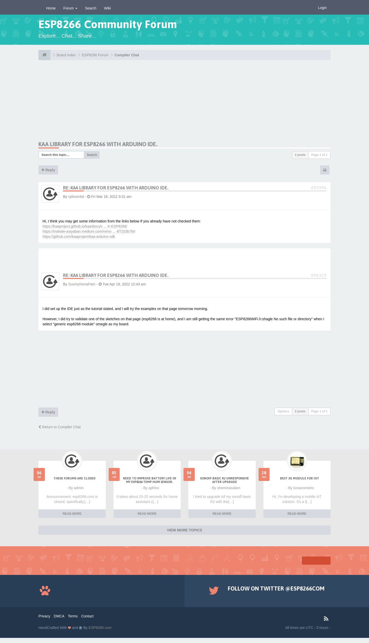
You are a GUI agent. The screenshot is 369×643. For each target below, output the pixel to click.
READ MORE (72, 514)
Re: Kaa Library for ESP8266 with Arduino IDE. (115, 187)
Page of (319, 155)
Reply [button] (48, 170)
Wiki (107, 8)
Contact (87, 616)
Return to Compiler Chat (59, 427)
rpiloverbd (76, 197)
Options (283, 411)
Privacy (44, 616)
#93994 (318, 187)
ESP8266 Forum (95, 55)
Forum (70, 8)
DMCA (59, 616)
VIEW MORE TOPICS (184, 530)
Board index (66, 55)
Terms (73, 616)
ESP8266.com (99, 628)
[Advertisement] (86, 105)
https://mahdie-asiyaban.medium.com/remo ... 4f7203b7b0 (89, 231)
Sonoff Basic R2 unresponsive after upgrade (224, 480)
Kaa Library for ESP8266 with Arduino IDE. (97, 144)
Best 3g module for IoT (299, 478)
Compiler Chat (127, 55)
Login (322, 8)
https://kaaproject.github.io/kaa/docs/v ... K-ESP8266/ (85, 226)
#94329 (318, 275)
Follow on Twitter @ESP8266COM (276, 588)
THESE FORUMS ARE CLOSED (75, 478)
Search (90, 8)
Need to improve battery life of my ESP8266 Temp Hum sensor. (149, 480)
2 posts (300, 155)
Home (51, 8)
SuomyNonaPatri (81, 284)
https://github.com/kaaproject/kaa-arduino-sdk (79, 236)
